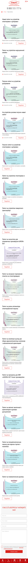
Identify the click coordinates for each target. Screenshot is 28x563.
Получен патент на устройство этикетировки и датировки (11, 146)
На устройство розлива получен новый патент (14, 113)
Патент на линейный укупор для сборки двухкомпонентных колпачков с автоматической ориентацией (13, 341)
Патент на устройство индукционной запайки (13, 51)
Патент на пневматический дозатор (13, 477)
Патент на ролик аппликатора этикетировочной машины (11, 307)
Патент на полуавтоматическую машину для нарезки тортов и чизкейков (11, 444)
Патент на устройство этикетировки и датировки (13, 177)
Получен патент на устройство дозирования (11, 82)
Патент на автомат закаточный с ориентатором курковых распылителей (12, 409)
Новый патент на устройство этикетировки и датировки (10, 20)
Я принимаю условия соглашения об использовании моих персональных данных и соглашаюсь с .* (14, 547)
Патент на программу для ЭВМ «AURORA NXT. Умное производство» (13, 376)
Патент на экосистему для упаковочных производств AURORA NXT (13, 241)
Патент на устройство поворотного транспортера (12, 209)
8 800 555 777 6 (14, 8)
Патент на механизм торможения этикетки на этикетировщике (12, 275)
